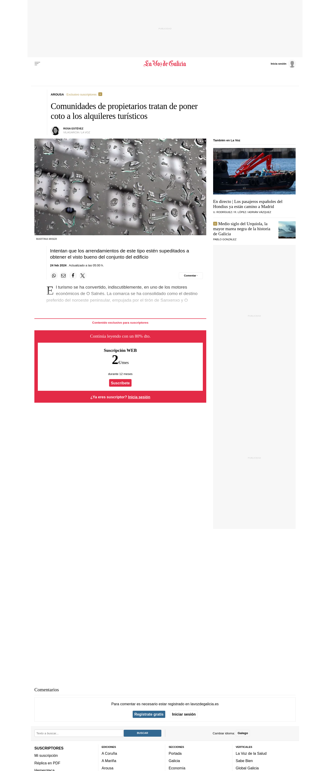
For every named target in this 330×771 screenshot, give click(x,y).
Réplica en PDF (47, 763)
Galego (243, 733)
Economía (177, 768)
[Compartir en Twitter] (83, 275)
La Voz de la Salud (251, 753)
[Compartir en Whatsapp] (54, 275)
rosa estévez (73, 128)
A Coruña (109, 753)
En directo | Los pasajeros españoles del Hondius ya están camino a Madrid (247, 204)
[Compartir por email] (63, 275)
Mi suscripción (46, 755)
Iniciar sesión (184, 714)
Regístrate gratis (148, 714)
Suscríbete (120, 383)
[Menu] (37, 63)
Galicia (174, 761)
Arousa (107, 768)
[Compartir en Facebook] (73, 275)
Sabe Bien (244, 761)
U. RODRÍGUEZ (222, 212)
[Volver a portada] (165, 63)
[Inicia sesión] (283, 63)
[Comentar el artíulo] (191, 275)
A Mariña (109, 761)
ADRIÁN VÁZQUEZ (259, 212)
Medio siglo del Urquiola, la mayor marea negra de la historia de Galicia (241, 228)
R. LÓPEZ (240, 212)
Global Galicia (247, 768)
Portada (175, 753)
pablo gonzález (224, 239)
